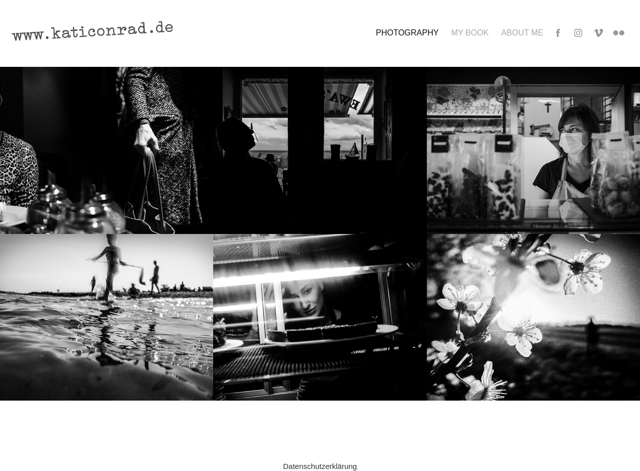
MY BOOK (470, 32)
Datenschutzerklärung (320, 466)
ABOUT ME (522, 32)
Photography (407, 32)
